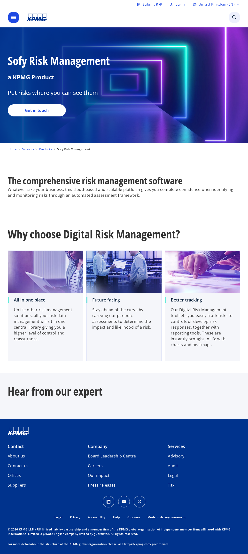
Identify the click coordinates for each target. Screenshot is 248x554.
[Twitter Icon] (139, 501)
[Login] (177, 4)
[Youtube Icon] (124, 501)
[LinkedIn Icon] (108, 501)
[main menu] (13, 17)
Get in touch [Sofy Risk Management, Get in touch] (37, 110)
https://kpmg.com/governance (146, 544)
